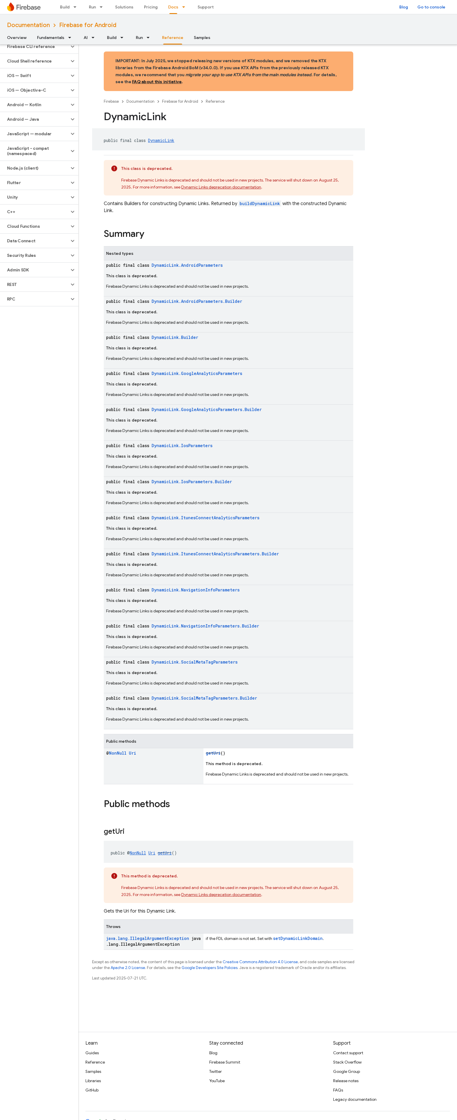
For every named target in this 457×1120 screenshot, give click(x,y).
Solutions (124, 7)
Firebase (111, 101)
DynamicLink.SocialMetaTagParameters (195, 662)
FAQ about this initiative (157, 81)
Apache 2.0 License (128, 967)
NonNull (117, 753)
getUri (213, 753)
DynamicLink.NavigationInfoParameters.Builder (205, 626)
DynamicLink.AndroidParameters (187, 265)
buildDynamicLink (260, 203)
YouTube (217, 1080)
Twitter (215, 1071)
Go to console (431, 7)
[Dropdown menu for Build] (77, 7)
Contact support (348, 1052)
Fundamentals (50, 37)
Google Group (346, 1071)
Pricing (151, 7)
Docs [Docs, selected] (173, 7)
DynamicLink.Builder (175, 337)
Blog (403, 7)
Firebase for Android (87, 25)
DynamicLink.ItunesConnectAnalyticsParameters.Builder (215, 554)
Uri (132, 753)
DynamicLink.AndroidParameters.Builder (197, 301)
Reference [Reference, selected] (172, 37)
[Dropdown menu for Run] (103, 7)
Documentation (28, 25)
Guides (92, 1052)
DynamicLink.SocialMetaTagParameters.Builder (204, 698)
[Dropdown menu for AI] (95, 38)
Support (206, 7)
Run (92, 7)
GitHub (92, 1090)
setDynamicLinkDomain (298, 938)
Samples (202, 37)
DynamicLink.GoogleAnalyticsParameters (197, 373)
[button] (34, 46)
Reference (215, 101)
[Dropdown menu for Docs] (185, 7)
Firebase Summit (224, 1062)
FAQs (338, 1090)
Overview (17, 37)
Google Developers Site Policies (210, 967)
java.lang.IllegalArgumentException (147, 938)
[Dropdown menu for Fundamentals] (71, 38)
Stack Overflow (347, 1062)
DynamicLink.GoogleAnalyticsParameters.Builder (207, 409)
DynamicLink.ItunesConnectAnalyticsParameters (205, 517)
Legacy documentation (355, 1099)
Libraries (93, 1080)
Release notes (345, 1080)
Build (65, 7)
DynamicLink (161, 140)
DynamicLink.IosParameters (182, 445)
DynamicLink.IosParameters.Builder (192, 481)
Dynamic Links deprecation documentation (221, 187)
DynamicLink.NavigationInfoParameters (196, 590)
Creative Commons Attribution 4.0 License (260, 961)
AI (86, 37)
